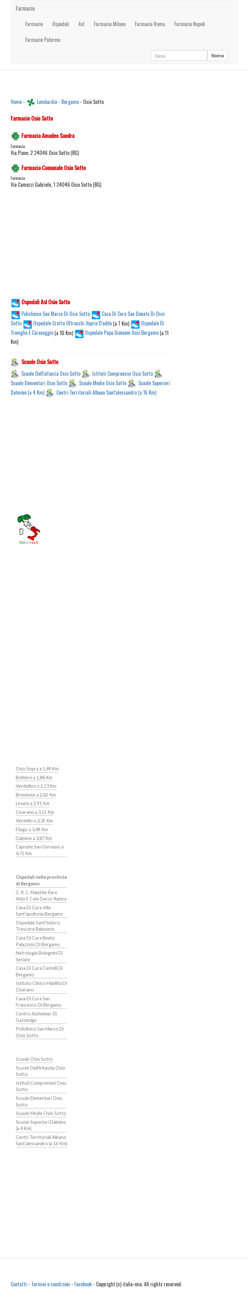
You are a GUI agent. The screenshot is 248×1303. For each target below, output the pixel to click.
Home (16, 101)
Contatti (19, 1284)
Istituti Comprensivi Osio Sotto (122, 373)
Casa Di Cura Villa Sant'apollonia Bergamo (39, 911)
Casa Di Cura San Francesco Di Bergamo (38, 1002)
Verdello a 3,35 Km (34, 820)
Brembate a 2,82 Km (36, 794)
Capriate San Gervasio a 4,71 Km (40, 850)
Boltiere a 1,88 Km (34, 777)
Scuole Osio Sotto (34, 1059)
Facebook (83, 1284)
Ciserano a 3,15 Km (35, 812)
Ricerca (217, 55)
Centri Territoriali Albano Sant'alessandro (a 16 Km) (106, 392)
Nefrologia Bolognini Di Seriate (39, 956)
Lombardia (47, 101)
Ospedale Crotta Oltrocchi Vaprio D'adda (68, 323)
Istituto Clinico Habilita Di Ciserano (41, 986)
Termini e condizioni (50, 1284)
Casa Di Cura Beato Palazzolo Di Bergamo (38, 941)
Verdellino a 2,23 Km (36, 786)
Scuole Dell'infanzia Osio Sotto (50, 373)
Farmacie (25, 8)
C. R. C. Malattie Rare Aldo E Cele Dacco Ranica (41, 896)
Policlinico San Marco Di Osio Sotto (50, 313)
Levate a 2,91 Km (32, 803)
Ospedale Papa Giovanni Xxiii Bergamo (117, 332)
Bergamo (70, 101)
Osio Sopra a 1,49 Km (37, 768)
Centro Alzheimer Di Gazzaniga (36, 1017)
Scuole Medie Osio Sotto (102, 383)
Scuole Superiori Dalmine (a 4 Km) (41, 1125)
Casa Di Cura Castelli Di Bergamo (39, 971)
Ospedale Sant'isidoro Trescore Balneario (38, 926)
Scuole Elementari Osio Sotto (39, 383)
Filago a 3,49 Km (32, 829)
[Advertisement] (91, 247)
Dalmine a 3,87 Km (34, 838)
